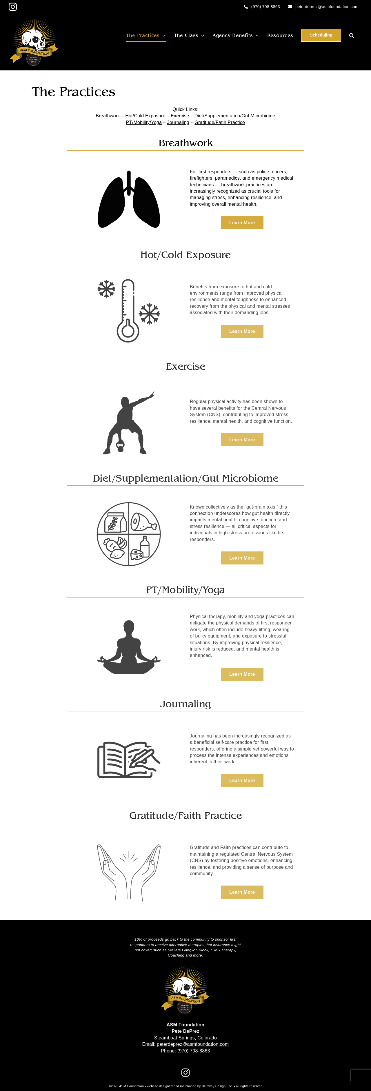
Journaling (178, 122)
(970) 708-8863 (193, 1050)
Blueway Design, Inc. (217, 1086)
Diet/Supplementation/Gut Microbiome (234, 115)
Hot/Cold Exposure (145, 115)
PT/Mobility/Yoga (144, 122)
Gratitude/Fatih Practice (219, 122)
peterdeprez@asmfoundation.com (193, 1044)
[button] (351, 35)
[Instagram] (185, 1073)
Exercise (180, 115)
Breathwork (108, 115)
